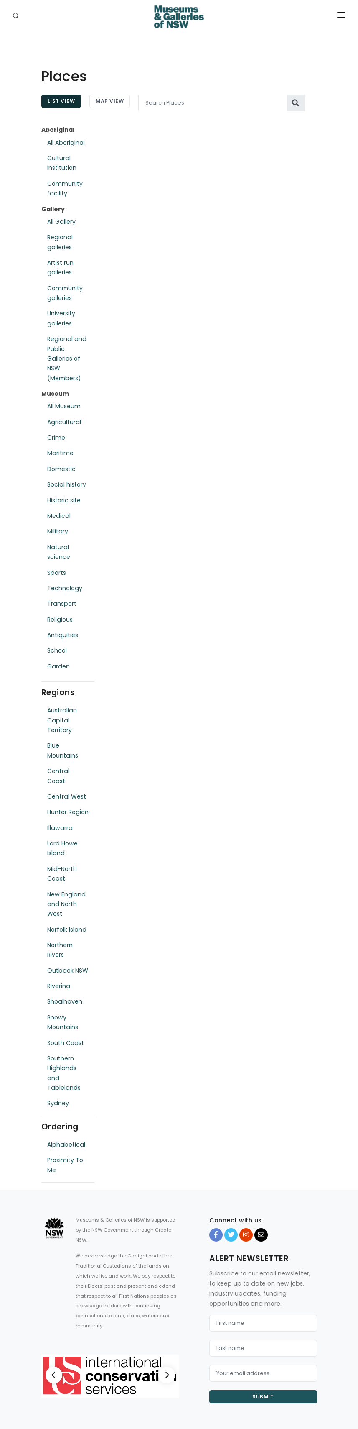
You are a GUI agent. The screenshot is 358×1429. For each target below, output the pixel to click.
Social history (66, 484)
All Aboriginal (66, 142)
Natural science (58, 552)
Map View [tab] (110, 101)
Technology (64, 588)
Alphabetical (66, 1144)
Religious (60, 619)
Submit (263, 1396)
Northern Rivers (60, 950)
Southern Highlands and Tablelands (64, 1073)
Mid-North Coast (62, 874)
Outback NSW (67, 970)
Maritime (60, 453)
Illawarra (60, 828)
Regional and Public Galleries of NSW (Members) (66, 358)
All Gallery (61, 222)
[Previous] (54, 1375)
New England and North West (66, 904)
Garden (58, 666)
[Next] (166, 1375)
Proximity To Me (65, 1165)
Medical (59, 516)
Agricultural (64, 422)
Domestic (61, 469)
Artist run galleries (60, 268)
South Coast (65, 1043)
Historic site (64, 500)
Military (57, 531)
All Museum (64, 406)
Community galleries (65, 293)
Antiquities (62, 635)
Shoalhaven (64, 1001)
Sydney (58, 1103)
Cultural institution (61, 163)
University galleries (61, 318)
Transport (61, 603)
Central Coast (58, 776)
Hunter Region (68, 812)
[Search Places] (213, 103)
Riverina (58, 986)
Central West (66, 796)
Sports (56, 573)
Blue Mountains (62, 750)
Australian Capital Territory (62, 720)
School (57, 650)
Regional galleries (60, 242)
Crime (56, 437)
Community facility (65, 188)
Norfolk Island (66, 929)
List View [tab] (61, 101)
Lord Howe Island (62, 848)
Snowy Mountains (62, 1022)
